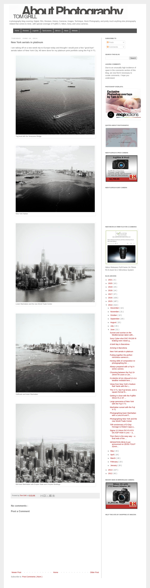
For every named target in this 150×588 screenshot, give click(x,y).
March (113, 458)
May (112, 451)
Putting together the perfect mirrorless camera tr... (121, 356)
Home (17, 31)
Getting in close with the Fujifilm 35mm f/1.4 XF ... (123, 397)
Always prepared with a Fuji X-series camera (122, 368)
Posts (110, 42)
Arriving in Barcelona (118, 348)
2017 (110, 294)
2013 (110, 470)
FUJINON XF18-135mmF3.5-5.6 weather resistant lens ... (123, 379)
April (112, 455)
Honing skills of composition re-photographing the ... (123, 362)
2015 (110, 301)
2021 (110, 280)
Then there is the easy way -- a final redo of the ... (122, 437)
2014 (110, 305)
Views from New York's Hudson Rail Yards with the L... (123, 385)
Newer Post (16, 572)
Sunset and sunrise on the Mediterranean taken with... (122, 334)
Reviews (26, 31)
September (115, 319)
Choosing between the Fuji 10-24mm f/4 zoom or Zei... (122, 373)
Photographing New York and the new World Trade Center (123, 420)
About (66, 31)
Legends (35, 31)
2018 (110, 290)
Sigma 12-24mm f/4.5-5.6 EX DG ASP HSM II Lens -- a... (122, 431)
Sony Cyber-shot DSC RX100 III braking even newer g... (123, 339)
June (112, 329)
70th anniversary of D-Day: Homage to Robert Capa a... (122, 426)
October (113, 315)
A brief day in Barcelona (119, 344)
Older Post (94, 572)
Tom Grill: (23, 495)
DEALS (57, 31)
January (113, 465)
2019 (110, 287)
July (112, 326)
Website (75, 31)
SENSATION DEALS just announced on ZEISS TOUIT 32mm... (122, 444)
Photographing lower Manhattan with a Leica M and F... (123, 414)
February (114, 462)
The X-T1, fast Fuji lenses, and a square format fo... (123, 391)
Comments (112, 47)
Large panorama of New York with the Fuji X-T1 (122, 402)
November (114, 312)
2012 (110, 473)
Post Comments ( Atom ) (32, 577)
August (113, 322)
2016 (110, 298)
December (114, 308)
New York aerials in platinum (121, 351)
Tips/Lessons (46, 31)
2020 (110, 283)
